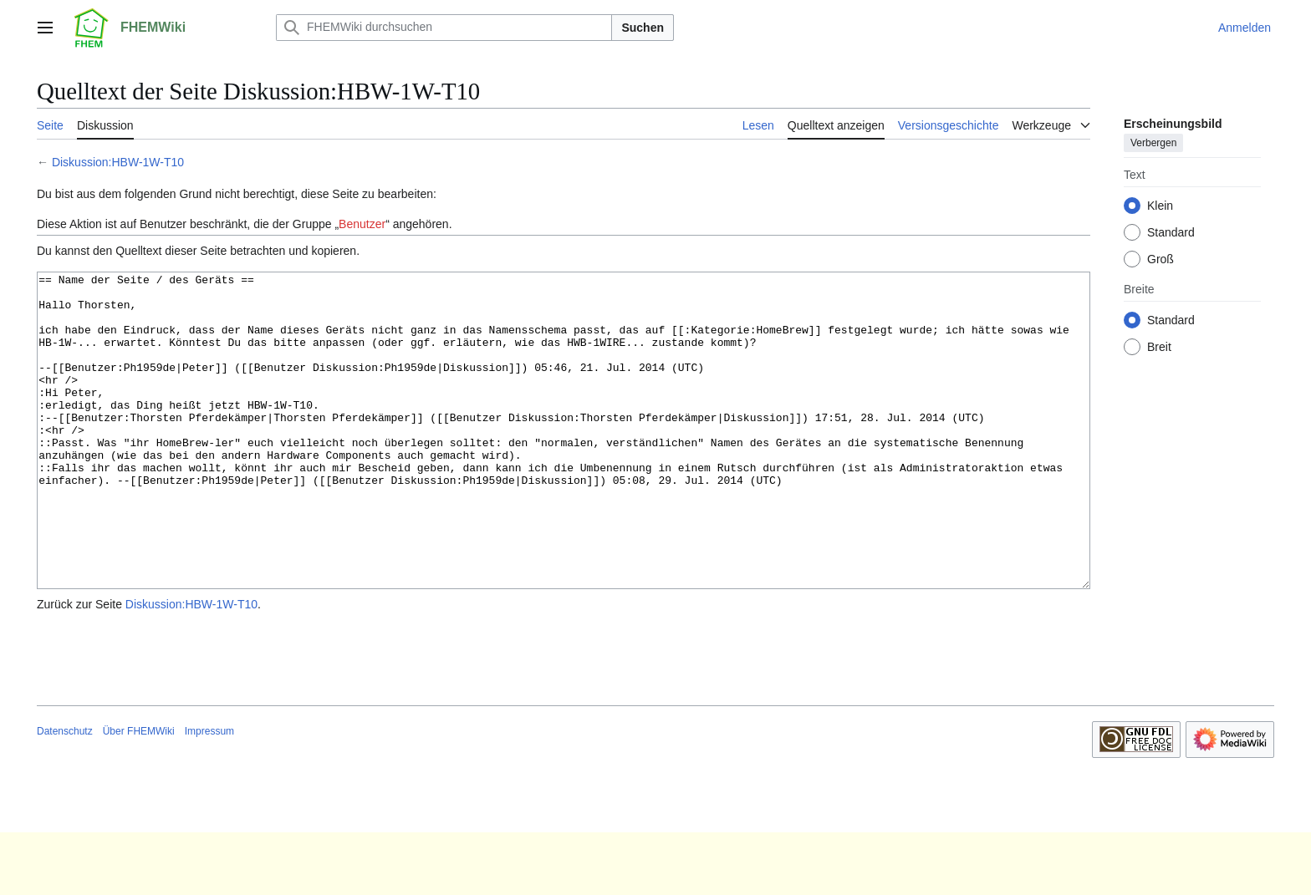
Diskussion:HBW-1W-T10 (118, 162)
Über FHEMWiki (139, 794)
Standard (1171, 232)
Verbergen (1153, 143)
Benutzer (362, 224)
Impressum (209, 794)
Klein (1160, 205)
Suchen (642, 27)
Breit (1159, 346)
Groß (1160, 259)
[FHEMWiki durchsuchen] (444, 27)
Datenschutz (65, 794)
